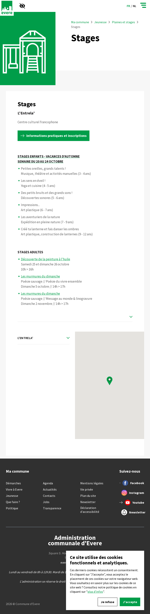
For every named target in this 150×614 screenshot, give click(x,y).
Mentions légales (91, 483)
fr (128, 5)
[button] (109, 381)
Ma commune (80, 22)
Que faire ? (13, 502)
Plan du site (88, 496)
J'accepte (130, 602)
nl (134, 5)
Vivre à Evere (14, 489)
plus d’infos (95, 591)
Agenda (48, 483)
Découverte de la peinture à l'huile (45, 259)
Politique (12, 508)
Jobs (46, 502)
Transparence (52, 508)
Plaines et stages (123, 22)
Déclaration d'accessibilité (89, 510)
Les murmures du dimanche (40, 276)
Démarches (13, 483)
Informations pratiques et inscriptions (56, 135)
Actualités (50, 489)
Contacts (49, 496)
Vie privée (86, 489)
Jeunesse (100, 22)
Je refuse (107, 602)
